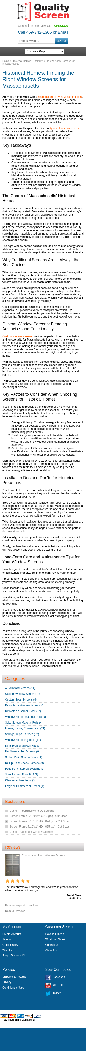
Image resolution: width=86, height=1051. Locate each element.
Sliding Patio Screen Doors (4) (23, 757)
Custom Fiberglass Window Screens (32, 810)
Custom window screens (17, 336)
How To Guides (54, 934)
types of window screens (65, 128)
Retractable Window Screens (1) (25, 705)
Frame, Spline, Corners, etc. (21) (25, 728)
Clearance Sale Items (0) (20, 780)
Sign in (22, 25)
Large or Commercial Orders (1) (24, 786)
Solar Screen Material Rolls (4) (23, 722)
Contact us (51, 945)
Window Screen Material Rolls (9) (25, 716)
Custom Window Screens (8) (22, 693)
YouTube (58, 984)
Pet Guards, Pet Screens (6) (22, 751)
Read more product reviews (22, 905)
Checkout (62, 25)
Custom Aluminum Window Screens (31, 832)
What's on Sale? (55, 939)
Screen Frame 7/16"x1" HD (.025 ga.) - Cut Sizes (39, 826)
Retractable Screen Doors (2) (23, 711)
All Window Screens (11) (20, 688)
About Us (51, 950)
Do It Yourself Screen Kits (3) (22, 745)
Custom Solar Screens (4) (21, 699)
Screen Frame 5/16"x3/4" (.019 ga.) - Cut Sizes (38, 816)
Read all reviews (15, 911)
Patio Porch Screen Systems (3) (24, 768)
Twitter (57, 993)
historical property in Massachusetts (60, 96)
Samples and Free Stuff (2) (21, 774)
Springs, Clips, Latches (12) (22, 734)
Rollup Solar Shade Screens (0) (24, 763)
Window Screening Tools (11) (23, 740)
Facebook (59, 977)
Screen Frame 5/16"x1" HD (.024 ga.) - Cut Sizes (39, 821)
